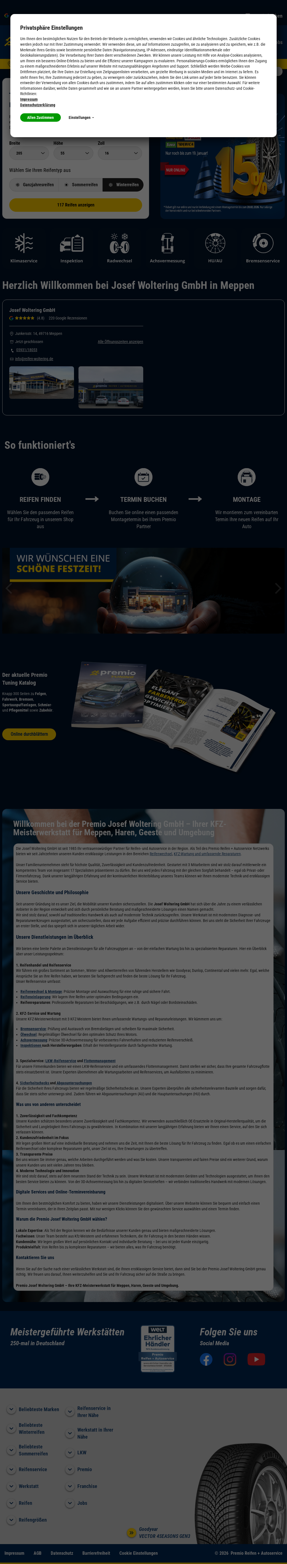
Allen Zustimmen (40, 117)
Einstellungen (81, 117)
